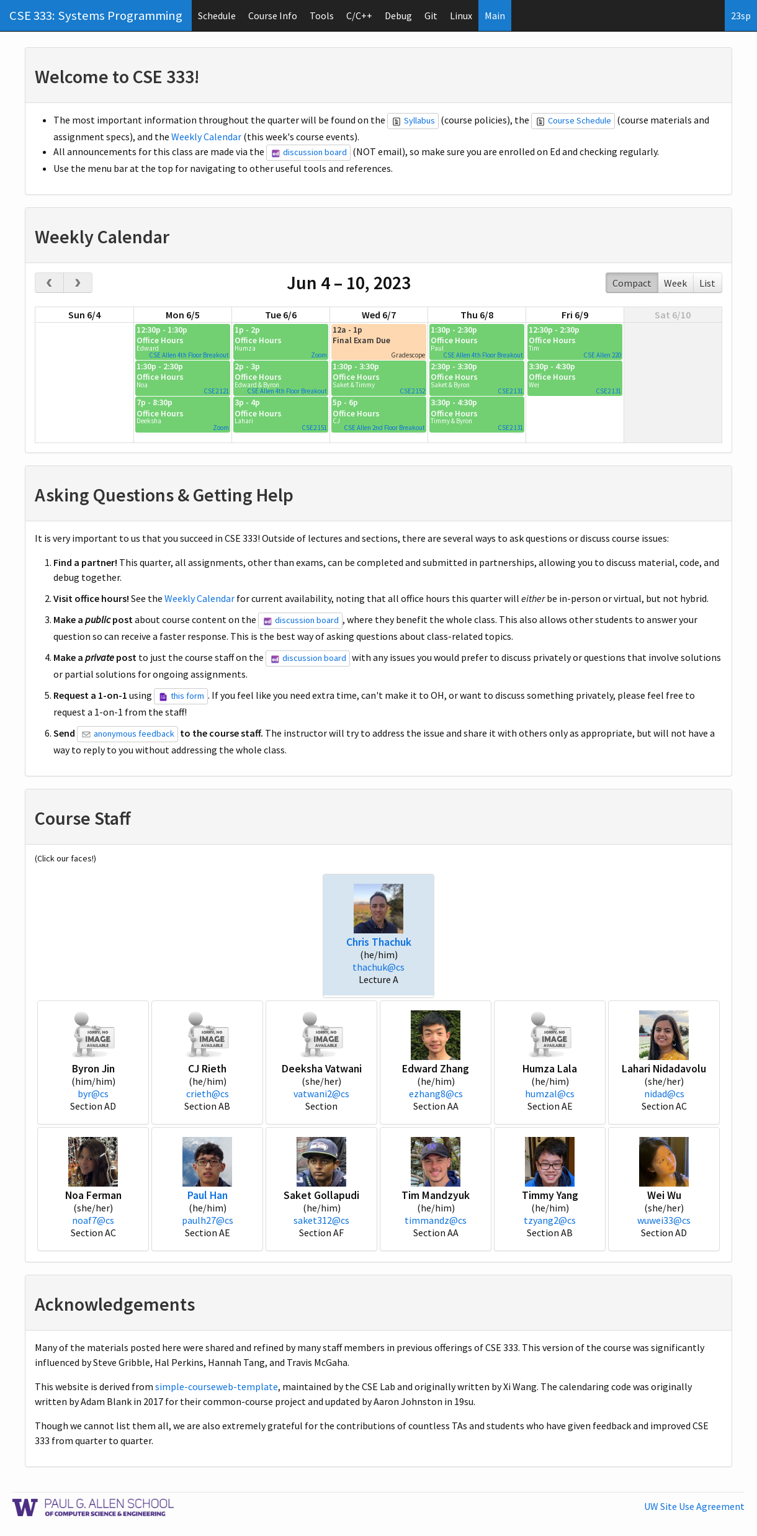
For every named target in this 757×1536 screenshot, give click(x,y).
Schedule (217, 15)
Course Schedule (574, 120)
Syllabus (414, 120)
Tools (322, 15)
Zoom (319, 355)
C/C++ (359, 15)
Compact (632, 283)
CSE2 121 (216, 391)
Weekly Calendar (206, 136)
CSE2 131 (510, 391)
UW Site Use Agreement (694, 1506)
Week (675, 283)
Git (430, 15)
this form (181, 695)
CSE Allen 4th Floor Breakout (189, 355)
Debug (398, 15)
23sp (741, 15)
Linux (461, 15)
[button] (378, 907)
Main (495, 15)
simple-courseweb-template (216, 1386)
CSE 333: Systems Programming (95, 15)
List (707, 283)
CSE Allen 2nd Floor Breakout (384, 427)
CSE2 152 (412, 391)
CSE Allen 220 (602, 355)
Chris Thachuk (378, 942)
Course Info (272, 15)
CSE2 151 (314, 427)
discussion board (309, 152)
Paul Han (207, 1195)
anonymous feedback (128, 733)
